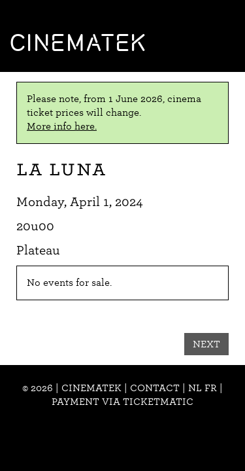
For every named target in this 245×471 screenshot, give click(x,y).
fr (210, 388)
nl (195, 388)
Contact (155, 388)
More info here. (62, 126)
